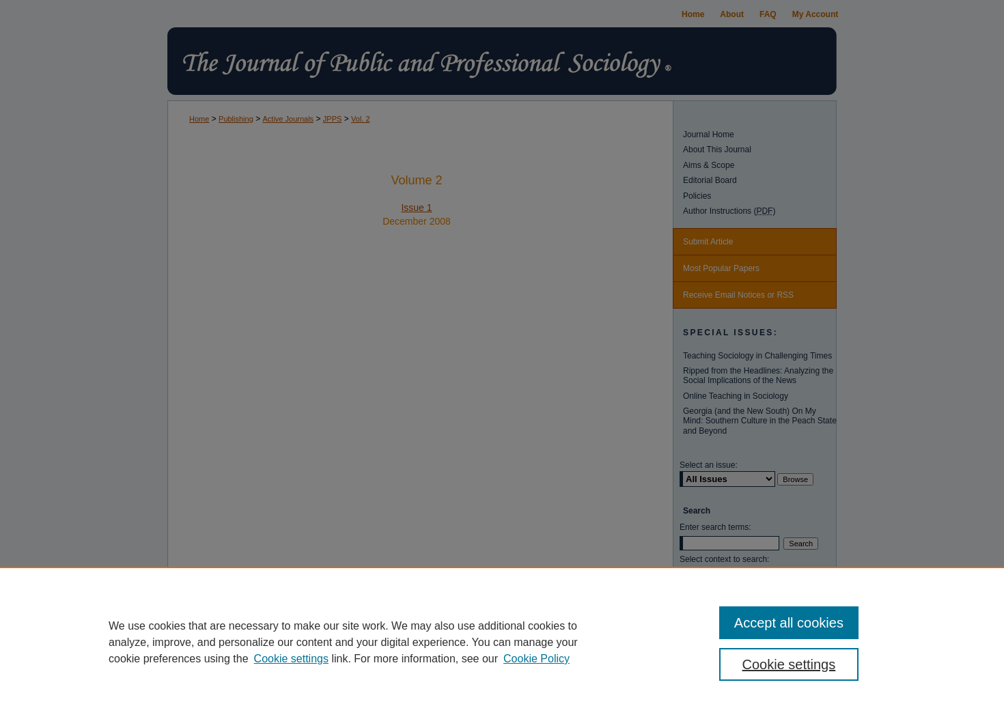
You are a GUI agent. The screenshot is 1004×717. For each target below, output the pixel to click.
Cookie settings (291, 658)
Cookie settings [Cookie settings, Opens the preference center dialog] (789, 664)
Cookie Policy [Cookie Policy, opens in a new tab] (536, 658)
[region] (502, 642)
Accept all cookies (788, 622)
